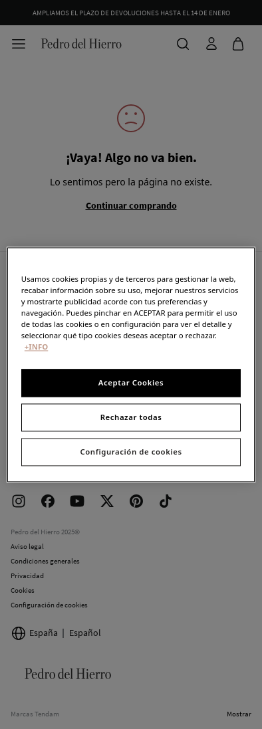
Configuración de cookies (131, 452)
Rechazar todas (131, 417)
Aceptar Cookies (131, 382)
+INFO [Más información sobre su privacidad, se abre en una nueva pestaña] (36, 347)
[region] (131, 364)
